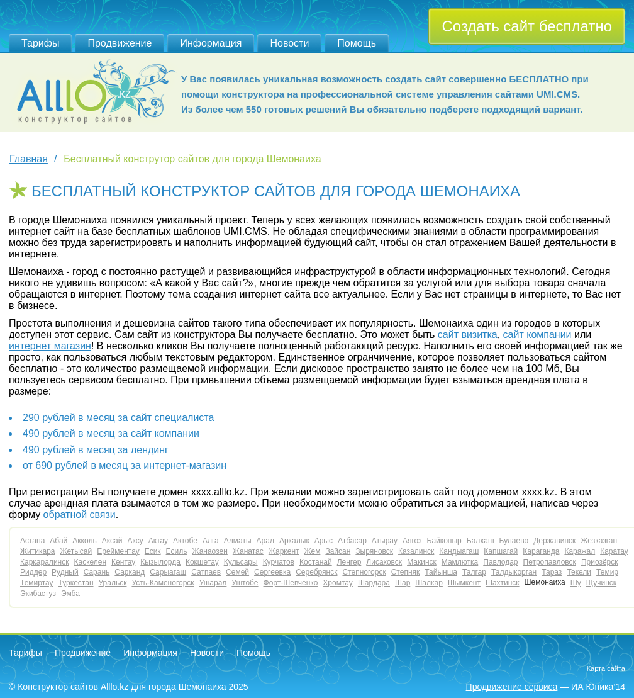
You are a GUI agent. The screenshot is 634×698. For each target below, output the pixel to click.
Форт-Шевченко (291, 582)
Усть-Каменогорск (162, 582)
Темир (607, 572)
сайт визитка (468, 334)
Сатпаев (206, 572)
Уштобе (244, 582)
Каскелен (90, 562)
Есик (153, 551)
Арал (265, 540)
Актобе (185, 540)
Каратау (614, 551)
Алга (211, 540)
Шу (575, 582)
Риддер (33, 572)
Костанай (315, 562)
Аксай (112, 540)
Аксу (135, 540)
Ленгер (349, 562)
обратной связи (79, 514)
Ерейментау (118, 551)
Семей (237, 572)
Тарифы (40, 43)
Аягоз (412, 540)
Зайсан (337, 551)
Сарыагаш (168, 572)
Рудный (65, 572)
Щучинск (601, 582)
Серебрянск (316, 572)
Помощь (356, 43)
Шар (402, 582)
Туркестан (76, 582)
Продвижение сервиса (512, 687)
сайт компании (537, 334)
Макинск (422, 562)
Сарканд (129, 572)
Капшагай (501, 551)
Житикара (37, 551)
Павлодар (500, 562)
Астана (32, 540)
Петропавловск (549, 562)
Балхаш (480, 540)
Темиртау (36, 582)
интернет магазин (50, 346)
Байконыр (444, 540)
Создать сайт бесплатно (527, 26)
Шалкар (429, 582)
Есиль (176, 551)
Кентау (123, 562)
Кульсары (241, 562)
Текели (579, 572)
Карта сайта (606, 668)
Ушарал (213, 582)
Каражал (579, 551)
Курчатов (278, 562)
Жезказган (599, 540)
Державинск (554, 540)
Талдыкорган (514, 572)
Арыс (323, 540)
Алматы (238, 540)
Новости (289, 43)
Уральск (113, 582)
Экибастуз (38, 593)
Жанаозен (209, 551)
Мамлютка (460, 562)
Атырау (385, 540)
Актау (158, 540)
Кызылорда (160, 562)
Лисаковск (384, 562)
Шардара (374, 582)
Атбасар (352, 540)
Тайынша (441, 572)
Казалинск (416, 551)
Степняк (405, 572)
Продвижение (119, 43)
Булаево (514, 540)
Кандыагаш (459, 551)
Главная (28, 159)
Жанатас (248, 551)
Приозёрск (599, 562)
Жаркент (284, 551)
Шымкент (464, 582)
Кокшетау (202, 562)
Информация (211, 43)
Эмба (70, 593)
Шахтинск (503, 582)
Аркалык (294, 540)
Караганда (541, 551)
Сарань (97, 572)
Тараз (552, 572)
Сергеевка (272, 572)
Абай (58, 540)
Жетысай (76, 551)
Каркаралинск (44, 562)
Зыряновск (374, 551)
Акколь (84, 540)
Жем (312, 551)
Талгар (474, 572)
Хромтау (338, 582)
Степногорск (364, 572)
